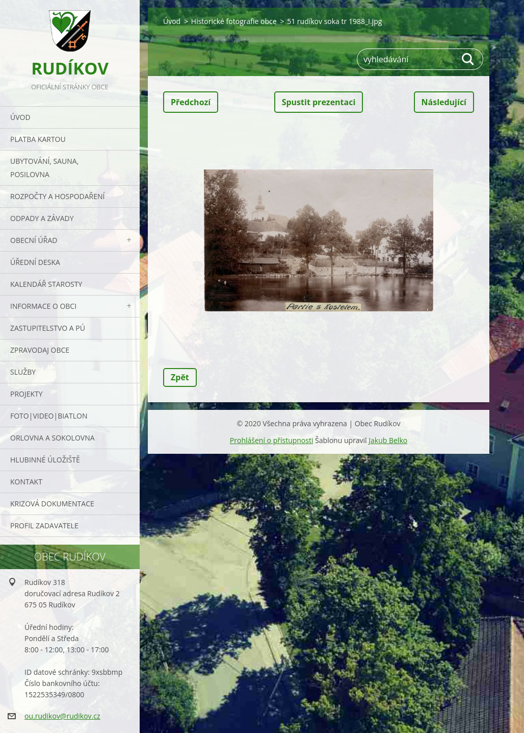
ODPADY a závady (41, 218)
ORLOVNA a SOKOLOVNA (52, 438)
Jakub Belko (388, 440)
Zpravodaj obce (39, 350)
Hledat (468, 59)
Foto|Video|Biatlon (48, 416)
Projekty (26, 394)
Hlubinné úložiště (45, 460)
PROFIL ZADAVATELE (44, 525)
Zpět (180, 377)
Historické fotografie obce (234, 21)
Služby (23, 372)
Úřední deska (35, 262)
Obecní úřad (33, 240)
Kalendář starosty (46, 284)
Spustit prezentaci (319, 102)
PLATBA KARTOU (38, 139)
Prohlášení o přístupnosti (271, 440)
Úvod (20, 117)
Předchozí (191, 102)
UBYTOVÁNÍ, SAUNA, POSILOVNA (44, 167)
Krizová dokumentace (52, 503)
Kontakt (26, 481)
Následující (444, 102)
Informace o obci (43, 306)
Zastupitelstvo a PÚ (47, 328)
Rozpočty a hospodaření (57, 196)
